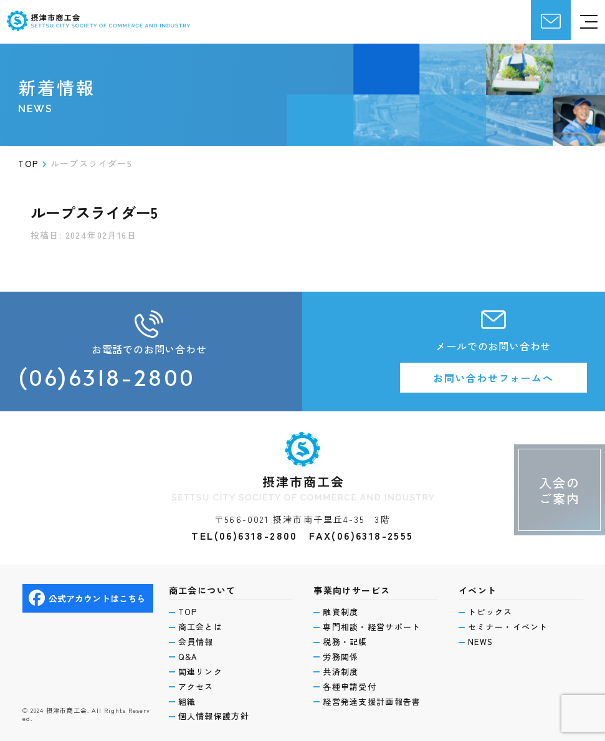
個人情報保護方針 (213, 716)
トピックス (490, 612)
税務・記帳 (345, 642)
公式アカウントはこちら (87, 598)
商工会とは (200, 627)
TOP (188, 612)
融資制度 (340, 612)
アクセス (196, 686)
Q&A (188, 656)
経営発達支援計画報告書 (372, 701)
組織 (187, 701)
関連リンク (200, 671)
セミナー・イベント (508, 627)
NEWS (480, 642)
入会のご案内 (559, 490)
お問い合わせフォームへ (493, 377)
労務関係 (340, 656)
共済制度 (340, 671)
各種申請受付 (349, 686)
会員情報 (196, 642)
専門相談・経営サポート (372, 627)
